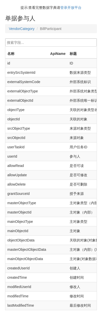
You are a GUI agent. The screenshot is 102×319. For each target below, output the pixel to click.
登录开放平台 (70, 8)
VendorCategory (21, 29)
